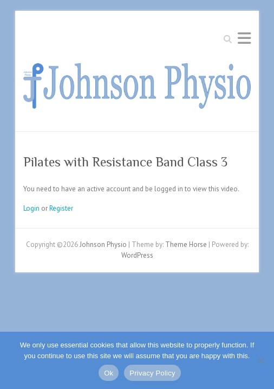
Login (31, 208)
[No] (260, 360)
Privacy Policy (152, 373)
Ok (108, 373)
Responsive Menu (244, 38)
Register (61, 208)
